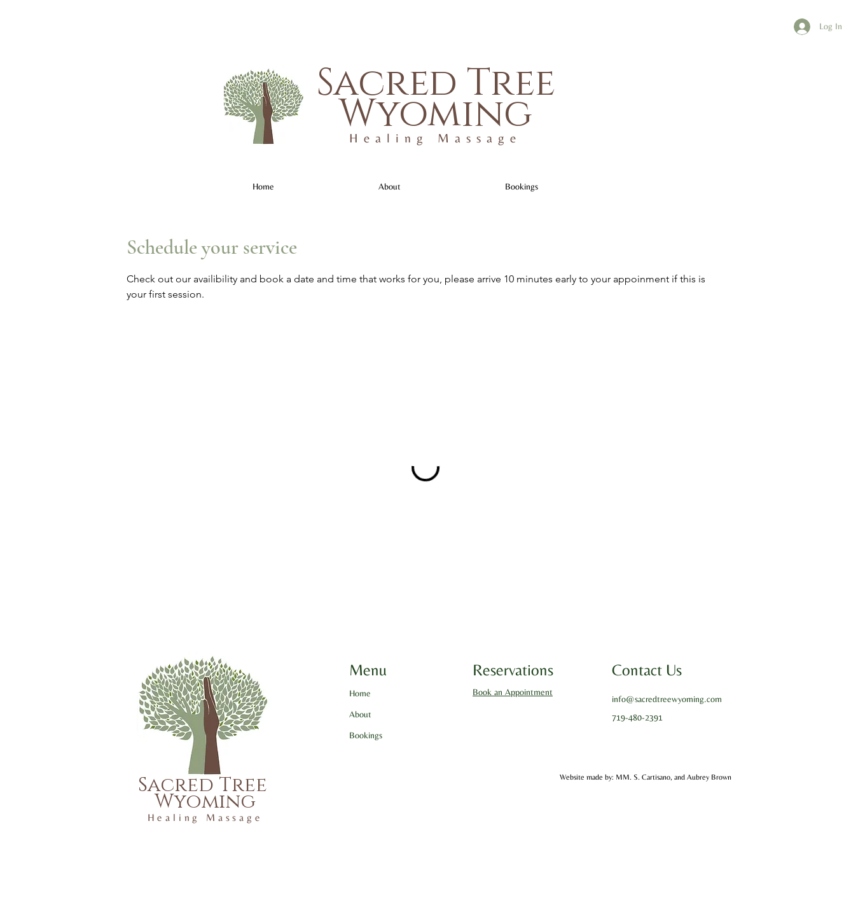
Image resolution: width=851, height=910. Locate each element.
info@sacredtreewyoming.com (667, 699)
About (360, 714)
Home (360, 693)
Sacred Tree (435, 83)
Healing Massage (435, 137)
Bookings (365, 735)
